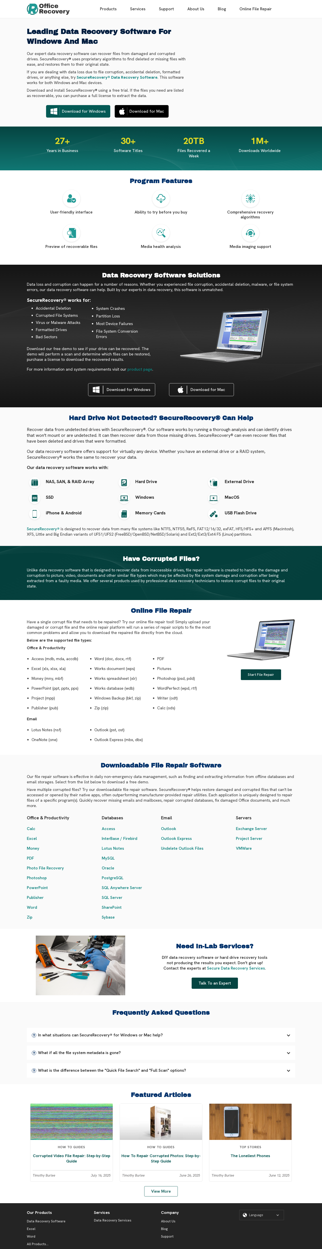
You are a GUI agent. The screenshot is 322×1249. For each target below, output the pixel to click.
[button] (161, 1035)
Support (166, 8)
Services (138, 8)
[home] (48, 9)
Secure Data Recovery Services (236, 968)
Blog (222, 8)
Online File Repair (255, 8)
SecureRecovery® (43, 528)
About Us (195, 8)
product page (139, 369)
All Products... (38, 1244)
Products (108, 8)
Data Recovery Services (112, 1220)
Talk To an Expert (215, 983)
